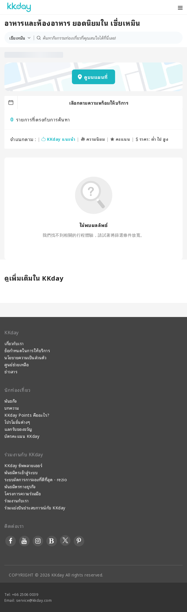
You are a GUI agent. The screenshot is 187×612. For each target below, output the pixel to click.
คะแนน (120, 138)
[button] (21, 37)
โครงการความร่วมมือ (22, 493)
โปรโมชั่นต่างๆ (17, 421)
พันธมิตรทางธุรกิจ (20, 486)
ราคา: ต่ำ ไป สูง (152, 138)
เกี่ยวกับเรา (14, 343)
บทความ (11, 407)
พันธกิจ (10, 400)
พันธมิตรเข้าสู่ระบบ (21, 472)
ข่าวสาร (10, 371)
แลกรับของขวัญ (18, 428)
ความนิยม (93, 138)
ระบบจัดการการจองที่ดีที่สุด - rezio (35, 479)
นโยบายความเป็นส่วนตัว (25, 357)
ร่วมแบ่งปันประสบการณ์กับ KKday (34, 507)
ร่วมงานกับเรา (16, 500)
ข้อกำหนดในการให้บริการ (27, 350)
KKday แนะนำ (58, 138)
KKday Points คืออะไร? (26, 414)
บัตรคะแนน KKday (21, 436)
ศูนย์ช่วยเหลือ (16, 364)
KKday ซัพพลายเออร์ (23, 465)
